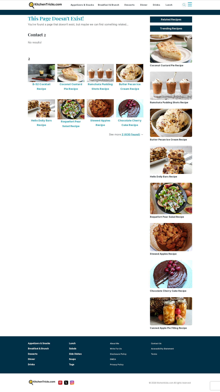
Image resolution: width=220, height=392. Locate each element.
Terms (154, 354)
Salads (72, 348)
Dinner (143, 5)
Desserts (129, 5)
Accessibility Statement (162, 349)
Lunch (169, 5)
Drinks (156, 5)
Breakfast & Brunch (108, 5)
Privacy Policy (116, 364)
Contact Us (156, 343)
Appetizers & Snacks (82, 5)
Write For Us (116, 349)
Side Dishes (75, 354)
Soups (72, 359)
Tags (71, 364)
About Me (114, 343)
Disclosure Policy (118, 354)
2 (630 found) (131, 134)
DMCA (113, 359)
